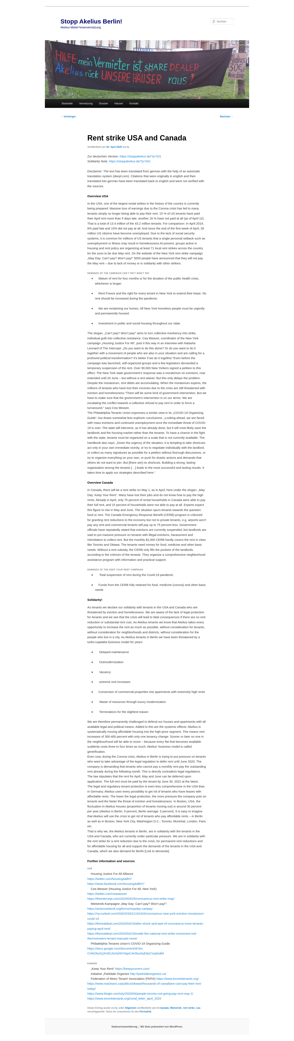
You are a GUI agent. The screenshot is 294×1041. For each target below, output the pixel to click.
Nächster (227, 116)
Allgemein (130, 1007)
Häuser (118, 103)
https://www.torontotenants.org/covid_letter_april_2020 (124, 998)
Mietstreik (176, 1007)
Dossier (103, 103)
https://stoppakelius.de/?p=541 (130, 161)
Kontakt (133, 103)
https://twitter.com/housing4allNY (109, 879)
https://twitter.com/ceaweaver (107, 893)
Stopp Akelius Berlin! (91, 21)
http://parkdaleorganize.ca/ (148, 973)
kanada (164, 1007)
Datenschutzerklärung (124, 1026)
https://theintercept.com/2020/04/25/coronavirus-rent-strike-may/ (130, 898)
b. (128, 147)
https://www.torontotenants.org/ (177, 978)
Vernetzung (86, 103)
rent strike (189, 1007)
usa (198, 1007)
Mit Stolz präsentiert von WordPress (161, 1026)
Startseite (67, 103)
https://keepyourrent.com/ (132, 968)
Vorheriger (68, 116)
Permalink (145, 1011)
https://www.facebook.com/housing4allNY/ (115, 883)
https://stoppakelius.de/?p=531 (140, 156)
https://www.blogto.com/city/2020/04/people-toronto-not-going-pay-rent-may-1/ (140, 993)
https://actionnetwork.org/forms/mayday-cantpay (120, 908)
